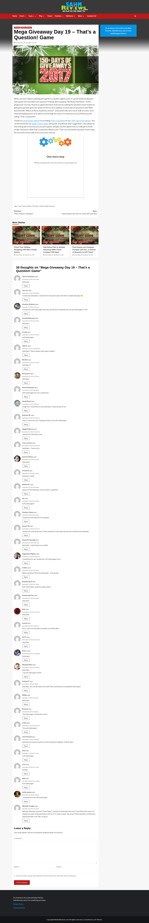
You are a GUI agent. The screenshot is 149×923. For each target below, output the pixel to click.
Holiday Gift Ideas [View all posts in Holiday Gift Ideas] (26, 27)
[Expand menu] (25, 16)
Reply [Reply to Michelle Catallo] (26, 821)
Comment (18, 838)
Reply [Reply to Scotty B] (26, 480)
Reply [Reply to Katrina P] (26, 690)
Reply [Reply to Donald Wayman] (26, 327)
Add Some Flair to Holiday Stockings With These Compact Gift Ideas (54, 249)
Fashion (59, 16)
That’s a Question (57, 120)
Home (14, 16)
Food (23, 16)
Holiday (41, 206)
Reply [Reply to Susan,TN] (26, 535)
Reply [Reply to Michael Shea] (26, 677)
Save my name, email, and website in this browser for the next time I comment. (46, 876)
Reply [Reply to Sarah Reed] (26, 411)
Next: (76, 212)
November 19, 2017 (30, 42)
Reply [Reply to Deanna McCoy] (26, 605)
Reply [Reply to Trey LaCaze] (26, 452)
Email (59, 867)
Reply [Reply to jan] (26, 508)
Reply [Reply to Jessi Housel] (26, 746)
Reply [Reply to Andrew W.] (26, 424)
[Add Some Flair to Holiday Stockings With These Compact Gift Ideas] (55, 235)
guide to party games (40, 123)
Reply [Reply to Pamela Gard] (26, 591)
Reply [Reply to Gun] (26, 760)
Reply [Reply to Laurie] (26, 632)
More (81, 16)
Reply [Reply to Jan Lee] (26, 300)
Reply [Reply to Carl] (26, 774)
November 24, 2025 (88, 255)
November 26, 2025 (59, 255)
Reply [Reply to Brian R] (26, 718)
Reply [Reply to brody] (26, 341)
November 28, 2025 (29, 255)
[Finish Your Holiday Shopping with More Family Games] (26, 235)
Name (17, 867)
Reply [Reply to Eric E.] (26, 660)
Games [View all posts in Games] (16, 242)
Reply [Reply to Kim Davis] (26, 383)
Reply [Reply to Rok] (26, 618)
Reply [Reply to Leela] (26, 732)
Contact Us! (91, 16)
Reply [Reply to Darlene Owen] (26, 521)
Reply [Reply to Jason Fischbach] (26, 286)
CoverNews (88, 920)
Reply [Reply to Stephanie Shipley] (26, 563)
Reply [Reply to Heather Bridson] (26, 314)
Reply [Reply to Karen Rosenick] (26, 397)
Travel (49, 16)
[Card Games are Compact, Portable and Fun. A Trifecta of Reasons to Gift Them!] (85, 235)
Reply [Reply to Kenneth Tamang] (26, 549)
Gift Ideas (35, 206)
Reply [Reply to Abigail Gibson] (26, 438)
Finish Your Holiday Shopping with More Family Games (25, 249)
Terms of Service (19, 908)
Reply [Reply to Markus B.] (26, 494)
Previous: (34, 212)
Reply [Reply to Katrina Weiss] (26, 466)
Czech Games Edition (30, 120)
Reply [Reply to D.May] (26, 577)
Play (42, 16)
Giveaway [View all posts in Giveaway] (17, 27)
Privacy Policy (18, 904)
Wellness (71, 16)
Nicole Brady (19, 42)
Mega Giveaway (50, 206)
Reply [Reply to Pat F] (26, 646)
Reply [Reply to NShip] (26, 704)
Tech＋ (32, 16)
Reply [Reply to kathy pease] (26, 801)
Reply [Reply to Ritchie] (26, 369)
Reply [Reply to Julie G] (26, 355)
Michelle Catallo (28, 806)
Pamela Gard (27, 581)
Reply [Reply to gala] (26, 787)
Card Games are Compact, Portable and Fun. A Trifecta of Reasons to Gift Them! (84, 249)
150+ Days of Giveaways (81, 120)
